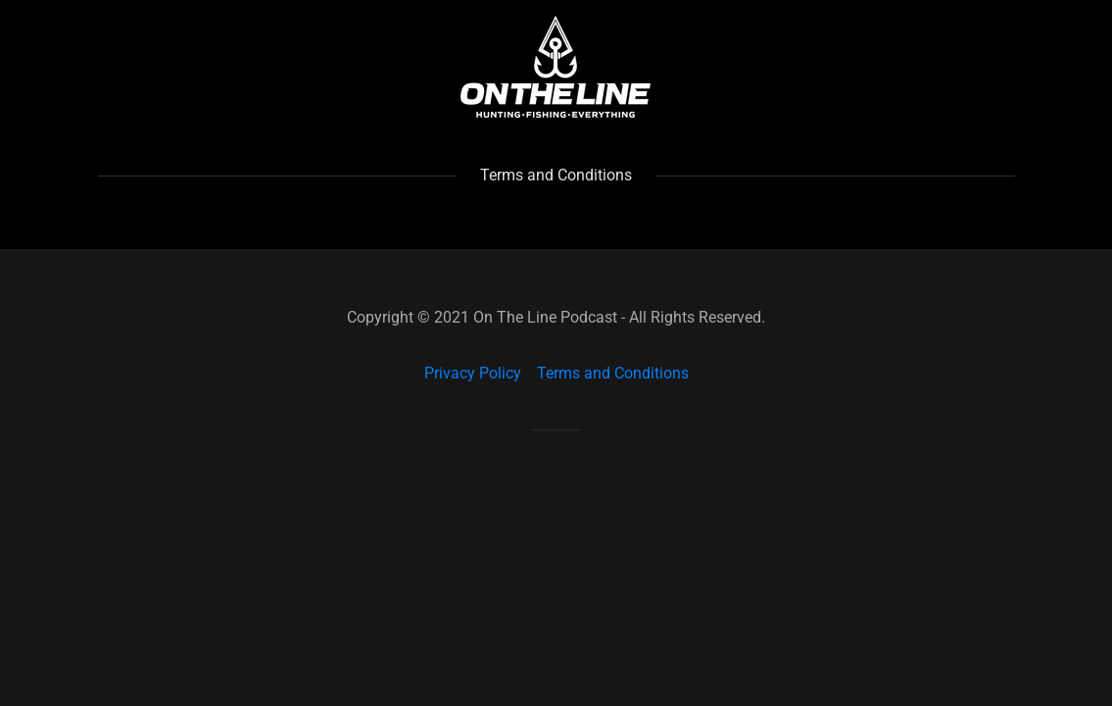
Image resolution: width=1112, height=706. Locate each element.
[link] (555, 65)
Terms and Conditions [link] (613, 373)
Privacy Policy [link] (472, 373)
